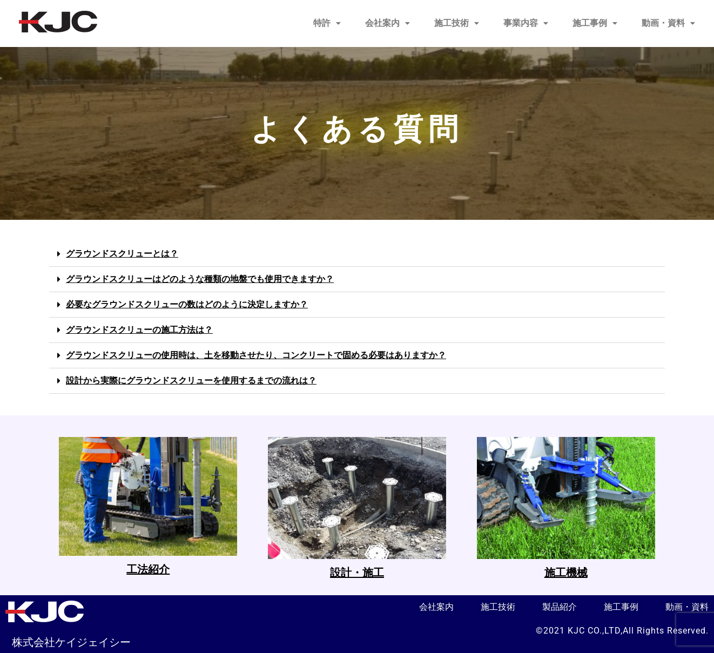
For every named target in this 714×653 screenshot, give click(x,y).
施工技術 (456, 23)
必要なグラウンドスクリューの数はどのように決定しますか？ (187, 304)
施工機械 (566, 572)
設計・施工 (357, 572)
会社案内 (387, 23)
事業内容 (525, 23)
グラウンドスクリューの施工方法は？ (139, 330)
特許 (327, 23)
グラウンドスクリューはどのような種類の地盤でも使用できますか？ (200, 279)
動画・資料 (668, 23)
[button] (327, 23)
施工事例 (594, 23)
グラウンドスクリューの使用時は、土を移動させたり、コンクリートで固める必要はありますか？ (256, 355)
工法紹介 (148, 569)
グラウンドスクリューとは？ (122, 253)
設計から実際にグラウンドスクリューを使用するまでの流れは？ (191, 380)
